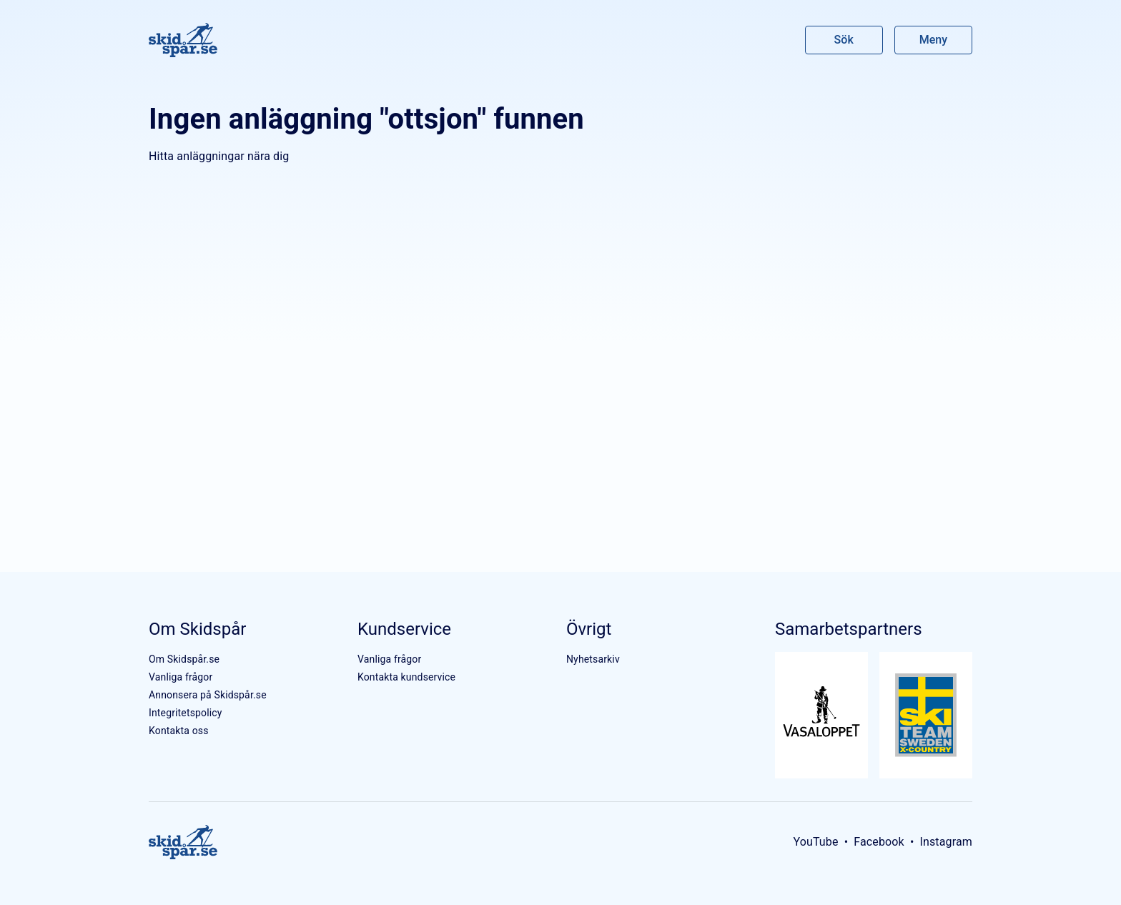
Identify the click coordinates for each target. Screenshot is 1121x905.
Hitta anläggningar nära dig (219, 156)
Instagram (945, 842)
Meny (933, 39)
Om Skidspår (197, 629)
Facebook (879, 842)
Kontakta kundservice (406, 677)
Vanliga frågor (180, 677)
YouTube (815, 842)
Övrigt (588, 629)
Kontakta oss (179, 730)
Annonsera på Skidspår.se (208, 695)
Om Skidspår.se (184, 659)
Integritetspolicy (185, 712)
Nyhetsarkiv (593, 659)
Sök (844, 39)
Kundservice (404, 629)
